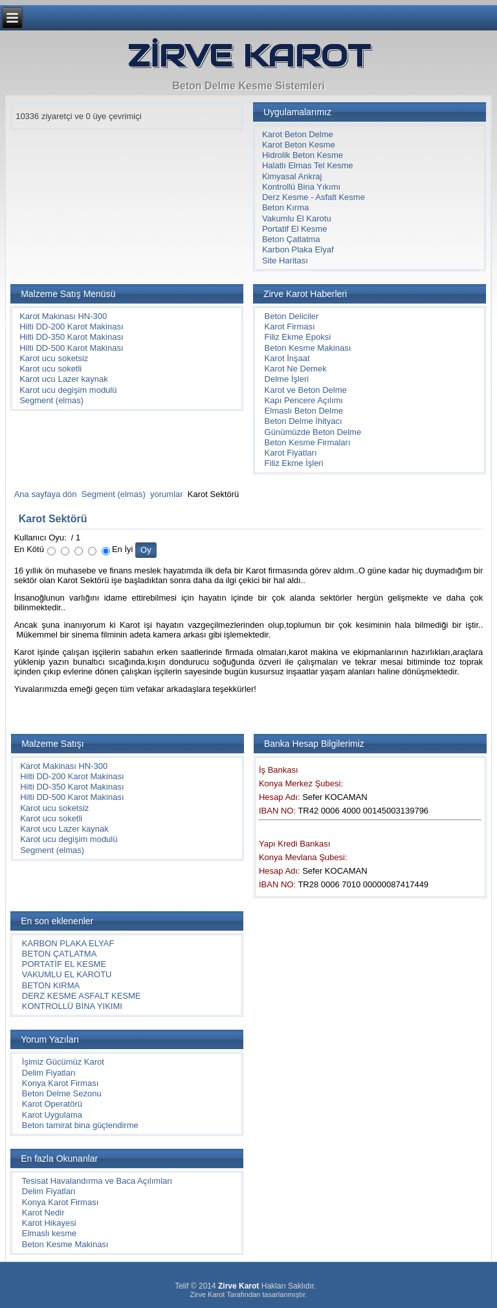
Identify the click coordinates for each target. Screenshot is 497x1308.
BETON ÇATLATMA (59, 954)
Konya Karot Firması (60, 1083)
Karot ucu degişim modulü (67, 390)
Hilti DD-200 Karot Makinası (71, 326)
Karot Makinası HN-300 (63, 316)
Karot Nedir (43, 1212)
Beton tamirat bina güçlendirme (80, 1125)
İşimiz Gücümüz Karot (63, 1062)
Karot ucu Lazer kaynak (63, 379)
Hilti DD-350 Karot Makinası (71, 337)
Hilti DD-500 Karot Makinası (71, 348)
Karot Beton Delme (297, 134)
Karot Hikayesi (49, 1223)
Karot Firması (290, 326)
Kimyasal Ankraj (292, 176)
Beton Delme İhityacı (303, 421)
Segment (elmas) (51, 400)
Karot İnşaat (287, 358)
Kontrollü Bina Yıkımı (301, 187)
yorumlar (166, 494)
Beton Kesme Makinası (308, 348)
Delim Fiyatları (49, 1073)
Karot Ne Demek (296, 368)
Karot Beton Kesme (298, 145)
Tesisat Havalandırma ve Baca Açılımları (97, 1181)
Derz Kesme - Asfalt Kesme (313, 197)
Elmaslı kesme (49, 1233)
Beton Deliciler (292, 316)
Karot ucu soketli (50, 368)
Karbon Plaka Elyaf (298, 249)
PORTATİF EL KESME (64, 964)
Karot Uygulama (52, 1115)
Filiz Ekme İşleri (294, 463)
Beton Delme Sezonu (62, 1093)
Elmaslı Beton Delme (304, 411)
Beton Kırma (285, 207)
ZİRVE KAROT (248, 56)
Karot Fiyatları (291, 453)
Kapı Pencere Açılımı (304, 400)
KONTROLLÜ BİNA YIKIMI (72, 1006)
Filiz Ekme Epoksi (298, 337)
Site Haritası (285, 260)
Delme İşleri (287, 379)
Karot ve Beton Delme (306, 390)
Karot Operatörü (52, 1104)
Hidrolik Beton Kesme (302, 155)
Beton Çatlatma (291, 239)
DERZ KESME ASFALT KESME (81, 996)
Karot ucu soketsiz (53, 358)
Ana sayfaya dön (45, 494)
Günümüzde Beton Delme (313, 432)
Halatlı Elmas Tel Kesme (307, 165)
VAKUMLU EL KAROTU (67, 974)
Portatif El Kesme (294, 229)
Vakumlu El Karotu (296, 218)
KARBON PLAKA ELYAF (68, 943)
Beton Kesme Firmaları (308, 442)
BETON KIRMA (51, 985)
